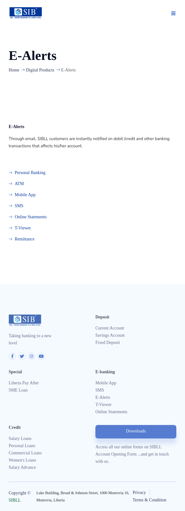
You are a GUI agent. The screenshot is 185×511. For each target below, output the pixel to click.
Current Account (109, 328)
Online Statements (30, 217)
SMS (19, 206)
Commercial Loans (25, 453)
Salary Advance (22, 468)
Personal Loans (22, 446)
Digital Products (40, 70)
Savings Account (110, 336)
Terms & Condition (149, 500)
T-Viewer (23, 228)
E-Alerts (102, 398)
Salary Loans (20, 439)
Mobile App (25, 194)
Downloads (136, 431)
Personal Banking (30, 172)
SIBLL (15, 500)
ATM (19, 183)
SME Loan (18, 391)
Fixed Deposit (107, 343)
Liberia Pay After (24, 383)
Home (14, 70)
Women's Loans (22, 461)
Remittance (24, 239)
